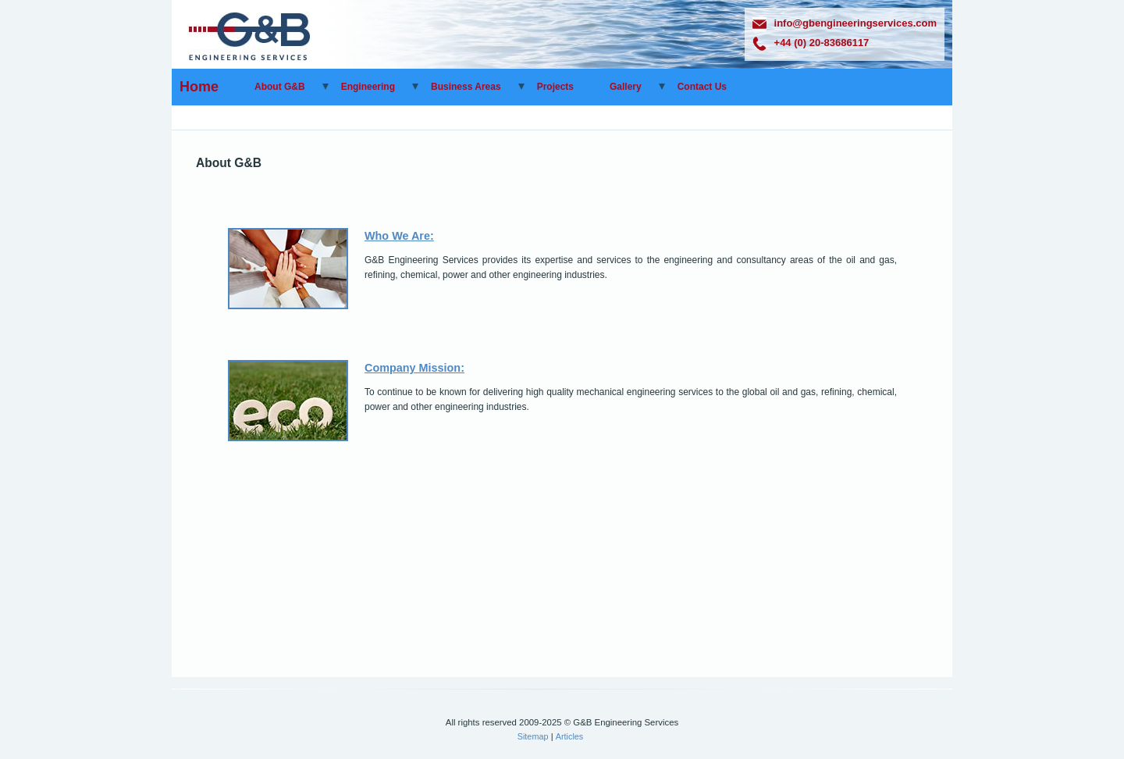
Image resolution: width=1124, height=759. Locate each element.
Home (199, 86)
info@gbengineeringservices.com (844, 23)
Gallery (626, 86)
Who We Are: (399, 236)
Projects (555, 86)
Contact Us (702, 86)
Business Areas (466, 86)
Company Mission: (414, 368)
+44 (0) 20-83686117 (811, 42)
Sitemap (533, 736)
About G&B (279, 86)
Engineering (368, 86)
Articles (570, 736)
